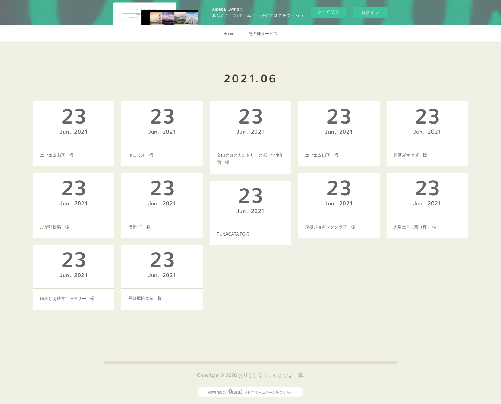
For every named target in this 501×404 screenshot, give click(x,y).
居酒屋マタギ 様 (410, 155)
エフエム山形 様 (56, 155)
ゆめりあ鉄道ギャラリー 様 (67, 298)
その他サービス (263, 33)
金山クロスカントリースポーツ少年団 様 (250, 159)
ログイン (370, 12)
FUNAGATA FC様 (233, 234)
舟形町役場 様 (54, 226)
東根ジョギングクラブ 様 (330, 226)
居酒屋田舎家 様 (145, 298)
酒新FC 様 (139, 226)
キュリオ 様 (140, 155)
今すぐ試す (328, 12)
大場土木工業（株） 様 (414, 226)
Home (228, 33)
